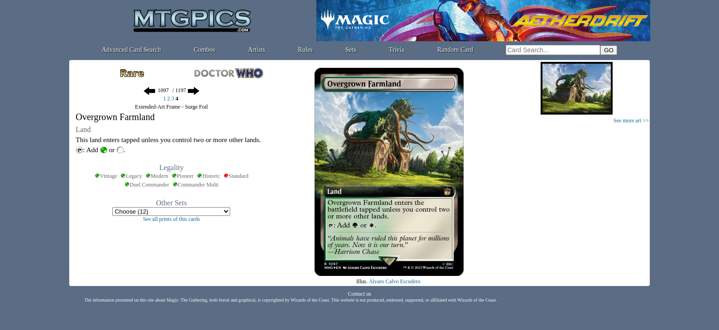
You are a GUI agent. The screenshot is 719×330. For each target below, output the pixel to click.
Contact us (359, 294)
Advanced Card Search (131, 49)
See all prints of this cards (171, 219)
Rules (305, 49)
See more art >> (631, 120)
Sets (350, 49)
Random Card (455, 49)
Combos (205, 49)
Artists (256, 49)
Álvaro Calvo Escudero (394, 281)
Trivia (396, 49)
